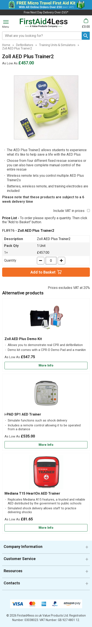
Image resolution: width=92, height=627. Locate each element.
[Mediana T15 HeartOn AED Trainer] (46, 493)
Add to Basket (43, 272)
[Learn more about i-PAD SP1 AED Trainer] (46, 445)
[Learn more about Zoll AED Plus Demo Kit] (46, 365)
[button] (46, 548)
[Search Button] (86, 36)
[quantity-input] (51, 260)
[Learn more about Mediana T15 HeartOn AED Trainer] (46, 527)
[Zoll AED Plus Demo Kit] (46, 335)
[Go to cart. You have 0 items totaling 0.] (86, 23)
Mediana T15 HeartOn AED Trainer (32, 493)
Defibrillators (24, 45)
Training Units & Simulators (57, 45)
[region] (46, 319)
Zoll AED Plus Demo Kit (23, 339)
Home (6, 45)
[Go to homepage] (43, 23)
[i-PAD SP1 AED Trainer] (46, 412)
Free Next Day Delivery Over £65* (46, 12)
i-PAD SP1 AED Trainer (23, 414)
